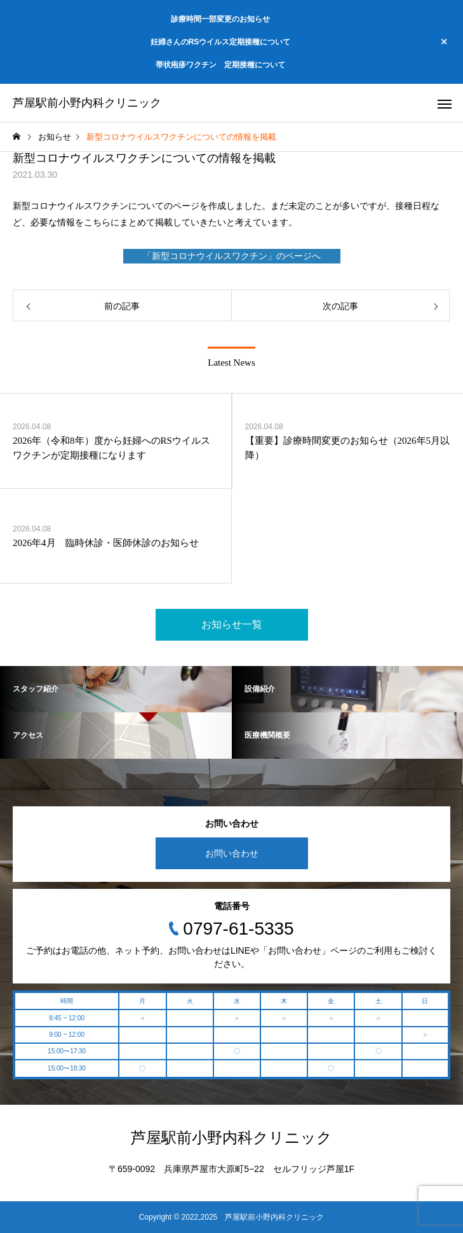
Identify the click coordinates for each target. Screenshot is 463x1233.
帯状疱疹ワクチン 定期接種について (220, 64)
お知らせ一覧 (231, 624)
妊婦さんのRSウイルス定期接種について (221, 41)
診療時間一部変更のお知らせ (220, 19)
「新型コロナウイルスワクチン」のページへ (232, 256)
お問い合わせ (231, 853)
